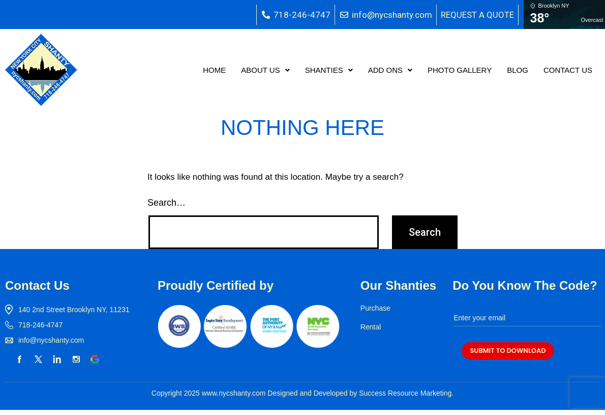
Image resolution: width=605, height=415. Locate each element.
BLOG (517, 70)
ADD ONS (390, 70)
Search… (166, 203)
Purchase (375, 308)
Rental (370, 327)
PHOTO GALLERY (460, 70)
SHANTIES (329, 70)
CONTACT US (567, 70)
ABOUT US (265, 70)
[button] (265, 70)
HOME (214, 70)
